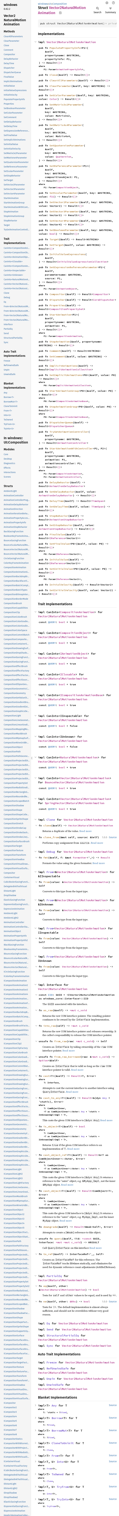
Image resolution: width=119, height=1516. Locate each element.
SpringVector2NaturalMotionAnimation (74, 803)
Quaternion (63, 156)
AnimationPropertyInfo (69, 69)
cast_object (51, 1190)
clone (47, 825)
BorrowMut (59, 1430)
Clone (50, 819)
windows (43, 3)
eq (44, 1286)
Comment (55, 350)
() (58, 62)
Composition (60, 3)
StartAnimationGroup (64, 390)
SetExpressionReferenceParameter (74, 267)
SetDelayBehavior (62, 491)
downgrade (50, 1226)
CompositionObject (66, 187)
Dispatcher (57, 299)
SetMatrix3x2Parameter (66, 104)
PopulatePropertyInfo (65, 47)
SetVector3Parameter (64, 211)
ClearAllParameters (63, 80)
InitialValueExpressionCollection (82, 261)
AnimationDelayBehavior (67, 486)
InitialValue (59, 559)
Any (104, 1097)
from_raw (60, 1041)
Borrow (57, 1418)
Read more (85, 831)
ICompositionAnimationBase (71, 401)
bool (53, 233)
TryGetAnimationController (69, 431)
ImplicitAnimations (63, 365)
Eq (48, 1323)
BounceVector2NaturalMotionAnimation (74, 782)
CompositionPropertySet (67, 309)
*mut (73, 1010)
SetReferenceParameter (66, 165)
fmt (45, 857)
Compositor (57, 294)
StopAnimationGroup (63, 406)
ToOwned (58, 1474)
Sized (63, 1412)
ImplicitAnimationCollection (70, 369)
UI (50, 3)
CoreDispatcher (104, 299)
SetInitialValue (61, 568)
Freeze (51, 1362)
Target (54, 239)
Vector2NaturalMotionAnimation (71, 42)
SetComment (57, 356)
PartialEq (54, 1276)
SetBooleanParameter (64, 230)
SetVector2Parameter (64, 202)
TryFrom (63, 1487)
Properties (57, 305)
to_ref (48, 1254)
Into (60, 1461)
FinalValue (57, 534)
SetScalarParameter (63, 192)
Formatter (80, 857)
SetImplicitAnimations (66, 375)
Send (49, 1329)
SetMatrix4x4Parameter (66, 125)
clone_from (51, 837)
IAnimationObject (66, 288)
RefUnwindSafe (57, 1368)
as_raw (48, 1010)
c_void (82, 1010)
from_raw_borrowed (67, 1056)
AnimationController (72, 442)
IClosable (67, 674)
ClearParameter (60, 86)
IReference (57, 538)
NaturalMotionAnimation (79, 757)
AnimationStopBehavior (66, 519)
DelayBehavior (60, 482)
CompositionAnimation (68, 336)
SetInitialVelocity (63, 590)
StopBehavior (59, 515)
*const (87, 1238)
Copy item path (60, 12)
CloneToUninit (63, 1443)
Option (43, 1060)
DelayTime (57, 500)
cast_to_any (51, 1097)
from (46, 882)
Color (53, 99)
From (49, 872)
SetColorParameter (63, 95)
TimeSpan (97, 500)
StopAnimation (60, 341)
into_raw (49, 1025)
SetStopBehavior (61, 525)
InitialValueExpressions (67, 254)
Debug (50, 851)
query (58, 1238)
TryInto (63, 1499)
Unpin (50, 1378)
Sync (49, 1345)
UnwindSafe (55, 1385)
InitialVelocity (61, 584)
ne (44, 1301)
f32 (52, 196)
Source (113, 837)
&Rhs (73, 1301)
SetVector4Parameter (64, 220)
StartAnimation (60, 314)
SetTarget (57, 244)
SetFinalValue (60, 543)
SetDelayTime (59, 506)
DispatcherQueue (61, 422)
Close (53, 74)
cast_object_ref (55, 1154)
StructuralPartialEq (62, 1335)
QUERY (52, 622)
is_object (50, 1126)
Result (105, 857)
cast (46, 1075)
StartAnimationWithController (71, 448)
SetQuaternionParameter (67, 145)
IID (50, 994)
